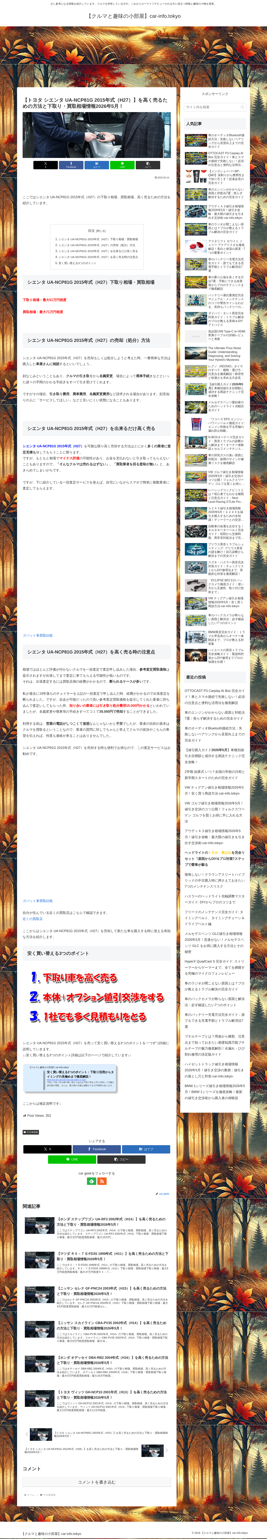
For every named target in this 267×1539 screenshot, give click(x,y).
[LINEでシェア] (122, 165)
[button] (147, 165)
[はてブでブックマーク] (97, 165)
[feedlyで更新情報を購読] (92, 1181)
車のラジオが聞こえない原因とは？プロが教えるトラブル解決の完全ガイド (215, 986)
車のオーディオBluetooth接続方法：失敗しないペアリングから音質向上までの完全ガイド (215, 734)
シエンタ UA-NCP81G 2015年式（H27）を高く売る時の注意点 (98, 257)
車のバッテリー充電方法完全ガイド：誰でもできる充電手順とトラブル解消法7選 (215, 1021)
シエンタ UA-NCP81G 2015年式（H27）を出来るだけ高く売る (98, 251)
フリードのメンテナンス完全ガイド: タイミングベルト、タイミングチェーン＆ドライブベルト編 (215, 918)
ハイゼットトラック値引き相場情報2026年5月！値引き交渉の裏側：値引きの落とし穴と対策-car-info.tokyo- (214, 1070)
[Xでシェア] (47, 165)
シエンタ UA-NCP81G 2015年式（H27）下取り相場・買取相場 (98, 239)
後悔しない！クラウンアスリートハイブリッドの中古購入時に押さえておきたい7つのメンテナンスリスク (215, 880)
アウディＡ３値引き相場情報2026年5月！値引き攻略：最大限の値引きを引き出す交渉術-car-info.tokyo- (215, 837)
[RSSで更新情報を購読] (101, 1181)
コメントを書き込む (97, 1482)
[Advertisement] (133, 57)
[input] (215, 107)
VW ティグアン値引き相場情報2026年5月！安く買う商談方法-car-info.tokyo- (214, 790)
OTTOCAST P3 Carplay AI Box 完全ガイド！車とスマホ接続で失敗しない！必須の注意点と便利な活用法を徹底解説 (215, 697)
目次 (91, 231)
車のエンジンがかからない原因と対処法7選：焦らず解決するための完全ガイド (215, 715)
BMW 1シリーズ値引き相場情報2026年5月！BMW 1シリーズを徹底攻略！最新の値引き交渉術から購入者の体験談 (215, 1092)
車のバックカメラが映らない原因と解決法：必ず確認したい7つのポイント (215, 1002)
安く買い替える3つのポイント (76, 263)
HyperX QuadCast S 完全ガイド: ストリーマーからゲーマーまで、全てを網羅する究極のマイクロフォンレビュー (215, 967)
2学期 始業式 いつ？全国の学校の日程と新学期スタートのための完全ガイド (215, 775)
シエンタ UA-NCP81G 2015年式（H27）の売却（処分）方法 (96, 245)
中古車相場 (31, 1132)
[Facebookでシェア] (72, 165)
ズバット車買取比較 (38, 636)
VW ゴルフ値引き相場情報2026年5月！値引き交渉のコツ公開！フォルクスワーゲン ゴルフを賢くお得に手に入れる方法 (215, 812)
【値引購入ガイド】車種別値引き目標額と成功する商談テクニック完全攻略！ (215, 756)
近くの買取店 (33, 919)
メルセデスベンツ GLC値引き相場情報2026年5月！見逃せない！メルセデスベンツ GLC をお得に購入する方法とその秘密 (214, 943)
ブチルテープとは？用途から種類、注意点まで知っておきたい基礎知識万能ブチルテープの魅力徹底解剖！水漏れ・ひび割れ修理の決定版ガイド (215, 1045)
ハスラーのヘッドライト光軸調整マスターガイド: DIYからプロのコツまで (215, 899)
